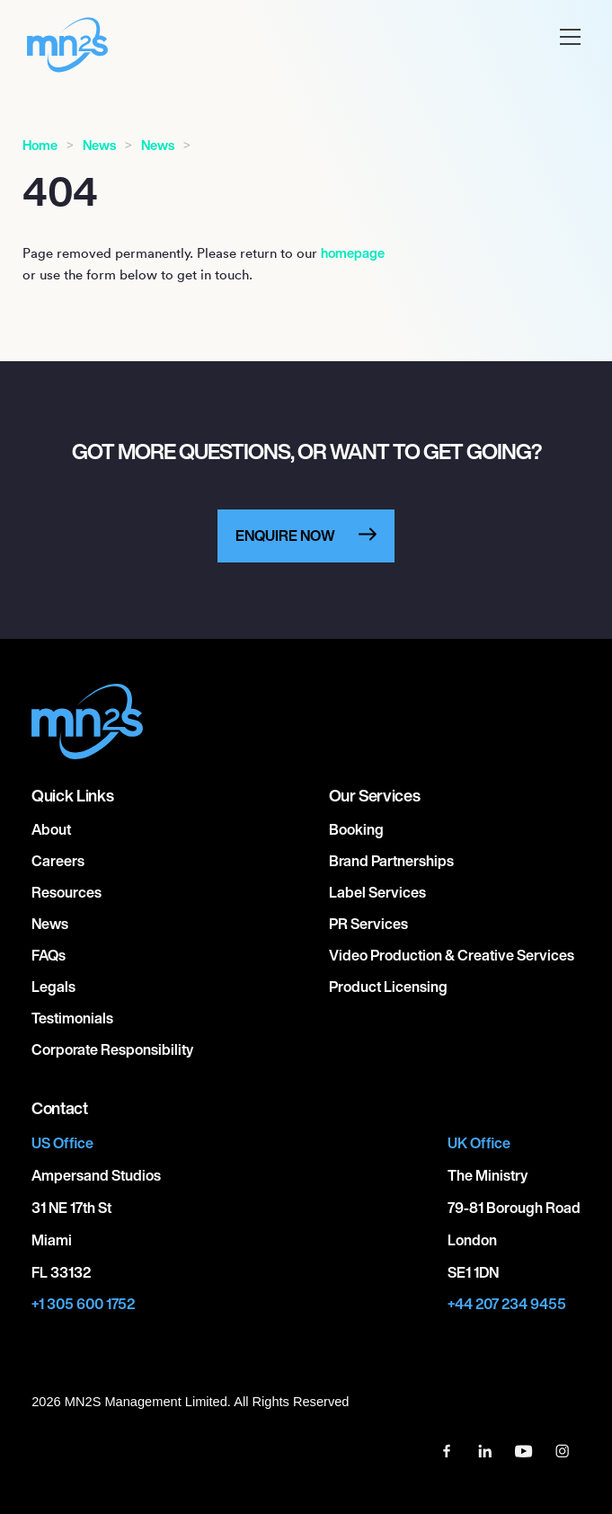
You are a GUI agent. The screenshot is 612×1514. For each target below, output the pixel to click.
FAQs (48, 955)
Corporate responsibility (112, 1049)
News (99, 145)
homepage (353, 252)
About (51, 829)
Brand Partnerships (391, 861)
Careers (57, 861)
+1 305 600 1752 (83, 1304)
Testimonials (72, 1018)
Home (40, 145)
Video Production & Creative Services (451, 955)
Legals (53, 986)
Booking (356, 829)
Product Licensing (388, 986)
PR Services (368, 923)
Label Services (377, 892)
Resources (66, 892)
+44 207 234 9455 (507, 1304)
